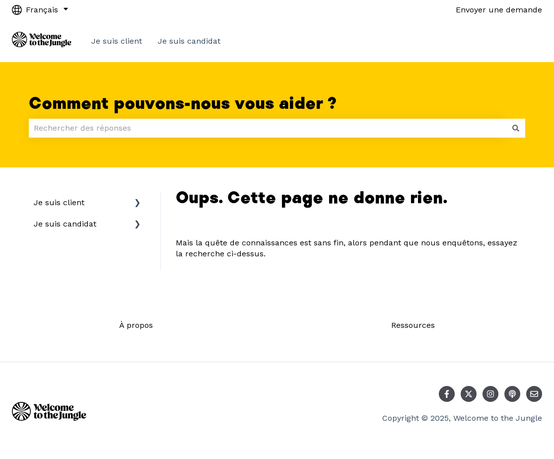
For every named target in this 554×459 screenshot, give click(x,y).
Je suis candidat (189, 41)
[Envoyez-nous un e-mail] (534, 394)
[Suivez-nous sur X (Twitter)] (469, 394)
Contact (517, 41)
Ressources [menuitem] (413, 325)
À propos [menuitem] (136, 325)
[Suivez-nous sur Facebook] (447, 394)
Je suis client (116, 41)
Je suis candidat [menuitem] (65, 224)
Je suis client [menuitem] (59, 202)
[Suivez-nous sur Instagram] (490, 394)
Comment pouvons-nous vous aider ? (183, 103)
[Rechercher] (515, 128)
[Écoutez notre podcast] (512, 394)
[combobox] (267, 128)
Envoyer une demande (499, 9)
